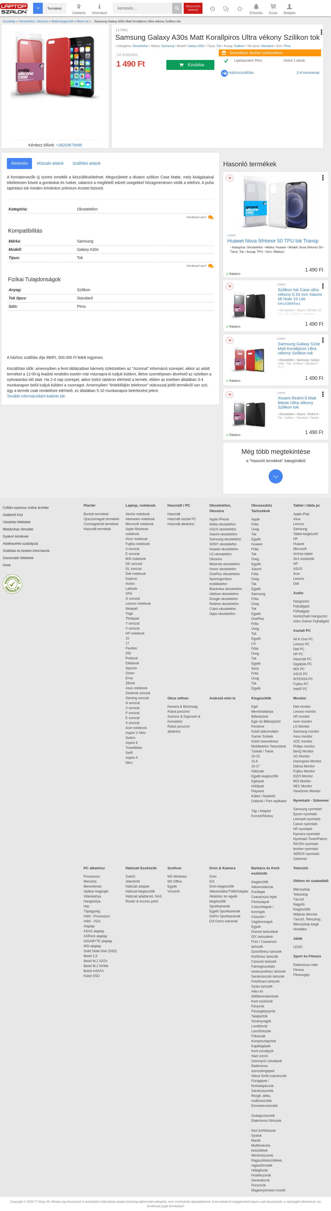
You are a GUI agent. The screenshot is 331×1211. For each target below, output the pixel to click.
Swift (129, 753)
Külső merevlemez (265, 741)
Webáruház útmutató (18, 529)
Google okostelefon (223, 599)
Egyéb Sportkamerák (225, 911)
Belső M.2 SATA (95, 961)
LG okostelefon (220, 554)
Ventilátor (300, 929)
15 (127, 638)
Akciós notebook (138, 514)
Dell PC (299, 649)
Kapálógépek (261, 1046)
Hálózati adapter (138, 886)
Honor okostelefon (222, 569)
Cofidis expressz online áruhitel (26, 508)
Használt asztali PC (181, 519)
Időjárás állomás (305, 914)
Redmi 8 (313, 414)
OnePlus (257, 619)
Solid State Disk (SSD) (100, 951)
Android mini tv (222, 698)
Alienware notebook (140, 519)
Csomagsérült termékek (101, 524)
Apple (255, 519)
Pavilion (131, 648)
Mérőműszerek (262, 1155)
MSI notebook (136, 559)
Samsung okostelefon (225, 539)
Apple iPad (301, 514)
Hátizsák (257, 771)
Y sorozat (132, 623)
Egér (254, 707)
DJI (211, 881)
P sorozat (132, 713)
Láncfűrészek (263, 1031)
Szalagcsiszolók (263, 1116)
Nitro (129, 763)
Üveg (255, 529)
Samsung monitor (306, 731)
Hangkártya (92, 901)
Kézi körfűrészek (266, 1131)
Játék (297, 938)
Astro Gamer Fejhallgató (311, 621)
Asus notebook (136, 688)
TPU (260, 251)
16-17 (255, 766)
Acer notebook (136, 728)
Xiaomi (301, 310)
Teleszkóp (300, 894)
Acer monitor (302, 721)
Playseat (257, 791)
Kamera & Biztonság (182, 707)
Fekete (314, 417)
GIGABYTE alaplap (99, 941)
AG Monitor (301, 756)
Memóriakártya (262, 712)
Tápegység (92, 911)
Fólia (254, 524)
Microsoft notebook (139, 524)
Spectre (131, 668)
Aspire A (132, 758)
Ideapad (131, 608)
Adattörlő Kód (13, 515)
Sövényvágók (264, 1021)
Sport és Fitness (307, 956)
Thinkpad (132, 618)
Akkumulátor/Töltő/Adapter (229, 891)
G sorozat (133, 599)
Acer (296, 574)
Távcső (298, 899)
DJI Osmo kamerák (224, 921)
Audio (298, 593)
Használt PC (302, 659)
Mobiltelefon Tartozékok (268, 746)
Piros (287, 46)
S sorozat (133, 723)
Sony (255, 668)
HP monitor (301, 716)
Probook (132, 658)
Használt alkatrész (180, 524)
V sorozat (133, 628)
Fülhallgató (301, 611)
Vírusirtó (173, 891)
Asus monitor (303, 736)
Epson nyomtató (305, 814)
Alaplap (89, 926)
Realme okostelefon (224, 604)
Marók (259, 1140)
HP (295, 539)
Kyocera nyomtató (306, 834)
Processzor (92, 876)
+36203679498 (69, 145)
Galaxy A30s (196, 46)
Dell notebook (136, 574)
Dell (296, 584)
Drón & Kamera (222, 868)
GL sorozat (134, 569)
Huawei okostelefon (223, 549)
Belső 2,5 (90, 956)
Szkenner (300, 859)
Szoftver (174, 868)
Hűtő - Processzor (97, 916)
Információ (99, 9)
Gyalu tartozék (262, 986)
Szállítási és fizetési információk (26, 551)
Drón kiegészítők (221, 886)
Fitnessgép (301, 975)
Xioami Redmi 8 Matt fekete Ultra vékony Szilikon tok (297, 402)
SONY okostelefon (223, 544)
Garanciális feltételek (18, 558)
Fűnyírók (257, 1006)
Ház (86, 906)
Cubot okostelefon (222, 609)
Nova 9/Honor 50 (310, 247)
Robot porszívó (178, 712)
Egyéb (256, 539)
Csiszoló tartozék (263, 961)
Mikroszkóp (301, 889)
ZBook (130, 683)
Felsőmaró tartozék (265, 981)
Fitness (298, 970)
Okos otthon (178, 698)
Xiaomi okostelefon (223, 534)
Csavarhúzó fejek (266, 897)
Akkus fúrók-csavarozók (268, 1076)
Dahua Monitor (304, 766)
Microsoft (300, 549)
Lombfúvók (259, 1026)
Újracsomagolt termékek (101, 519)
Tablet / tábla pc (306, 505)
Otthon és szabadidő (311, 881)
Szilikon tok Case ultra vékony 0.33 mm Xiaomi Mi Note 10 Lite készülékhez (300, 296)
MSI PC (299, 669)
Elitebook (132, 663)
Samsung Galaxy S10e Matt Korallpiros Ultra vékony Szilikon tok (299, 348)
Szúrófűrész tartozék (266, 952)
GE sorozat (135, 564)
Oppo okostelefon (222, 614)
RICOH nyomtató (305, 844)
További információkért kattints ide (36, 396)
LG (253, 644)
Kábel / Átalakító (264, 796)
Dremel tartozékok (267, 932)
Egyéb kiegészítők (264, 776)
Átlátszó (278, 251)
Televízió (300, 868)
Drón (213, 876)
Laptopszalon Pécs (248, 60)
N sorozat (133, 703)
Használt (173, 514)
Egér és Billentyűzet (266, 721)
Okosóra (215, 559)
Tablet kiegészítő (305, 534)
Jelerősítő (133, 881)
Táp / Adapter (261, 811)
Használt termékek (97, 529)
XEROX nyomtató (306, 854)
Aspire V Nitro (137, 733)
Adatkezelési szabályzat (20, 544)
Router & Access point (142, 901)
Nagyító (299, 904)
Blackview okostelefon (225, 589)
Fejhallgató (301, 606)
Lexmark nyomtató (307, 819)
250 (128, 653)
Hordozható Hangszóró (310, 616)
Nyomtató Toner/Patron (310, 839)
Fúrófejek (261, 892)
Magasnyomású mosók (268, 1190)
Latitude (131, 589)
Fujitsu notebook (138, 544)
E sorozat (133, 554)
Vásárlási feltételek (17, 522)
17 (127, 643)
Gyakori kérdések (15, 536)
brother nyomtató (305, 849)
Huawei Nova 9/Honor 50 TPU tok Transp (273, 241)
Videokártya (92, 896)
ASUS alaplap (95, 931)
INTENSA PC (303, 679)
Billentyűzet (259, 716)
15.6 (254, 761)
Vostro (130, 584)
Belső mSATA (94, 971)
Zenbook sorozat (138, 693)
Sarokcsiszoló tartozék (267, 976)
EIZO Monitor (303, 776)
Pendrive (257, 726)
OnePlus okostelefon (224, 574)
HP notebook (135, 633)
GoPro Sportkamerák (225, 916)
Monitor (299, 698)
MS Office (174, 881)
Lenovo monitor (304, 712)
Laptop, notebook (141, 505)
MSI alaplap (92, 946)
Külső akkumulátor (265, 731)
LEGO (297, 947)
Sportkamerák (219, 906)
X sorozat (133, 708)
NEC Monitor (302, 786)
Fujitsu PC (300, 684)
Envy (129, 678)
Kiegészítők (261, 698)
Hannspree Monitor (307, 761)
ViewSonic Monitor (307, 791)
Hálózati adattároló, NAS (144, 896)
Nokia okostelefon (222, 524)
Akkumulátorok (265, 887)
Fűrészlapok (263, 902)
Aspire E (132, 743)
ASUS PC (300, 674)
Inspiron (131, 579)
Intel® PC (300, 689)
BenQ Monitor (303, 751)
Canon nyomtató (305, 824)
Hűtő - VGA (92, 921)
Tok (218, 46)
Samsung (167, 46)
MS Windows (177, 876)
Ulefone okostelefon (224, 594)
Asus (297, 519)
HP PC (298, 654)
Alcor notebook (137, 539)
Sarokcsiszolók (264, 1091)
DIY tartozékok (262, 937)
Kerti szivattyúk (262, 1051)
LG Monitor (301, 726)
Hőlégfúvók (259, 1170)
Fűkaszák (258, 1036)
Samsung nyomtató (307, 809)
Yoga (129, 613)
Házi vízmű (259, 1056)
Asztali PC (302, 630)
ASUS (297, 569)
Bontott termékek (96, 514)
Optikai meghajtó (96, 891)
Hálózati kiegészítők (140, 891)
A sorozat (132, 549)
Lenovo (298, 524)
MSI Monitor (302, 781)
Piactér (89, 505)
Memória (90, 881)
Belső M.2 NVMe (97, 966)
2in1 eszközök (303, 559)
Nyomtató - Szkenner (311, 800)
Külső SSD (92, 976)
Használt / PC (178, 505)
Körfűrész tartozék (264, 957)
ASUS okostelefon (222, 529)
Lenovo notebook (138, 604)
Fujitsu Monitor (304, 771)
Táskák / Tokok (262, 751)
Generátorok (260, 1180)
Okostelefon (140, 46)
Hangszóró (301, 601)
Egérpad (257, 781)
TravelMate (135, 748)
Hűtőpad (257, 786)
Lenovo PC (301, 644)
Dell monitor (302, 707)
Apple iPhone (219, 519)
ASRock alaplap (96, 936)
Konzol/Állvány (262, 816)
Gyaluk (262, 1136)
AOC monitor (302, 741)
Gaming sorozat (138, 698)
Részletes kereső (193, 8)
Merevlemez (93, 886)
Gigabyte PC (302, 664)
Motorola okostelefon (224, 564)
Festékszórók (261, 1175)
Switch (130, 738)
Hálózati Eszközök (141, 868)
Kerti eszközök (262, 1001)
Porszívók (258, 1185)
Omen (130, 673)
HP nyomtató (302, 829)
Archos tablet (303, 554)
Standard (267, 46)
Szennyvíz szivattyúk (266, 1061)
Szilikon (239, 46)
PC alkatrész (94, 868)
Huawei (281, 247)
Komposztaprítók (263, 1041)
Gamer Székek (262, 736)
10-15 (255, 756)
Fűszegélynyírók (264, 1011)
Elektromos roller (305, 965)
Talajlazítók (259, 1016)
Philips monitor (304, 746)
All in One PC (303, 639)
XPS (129, 594)
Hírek (7, 565)
